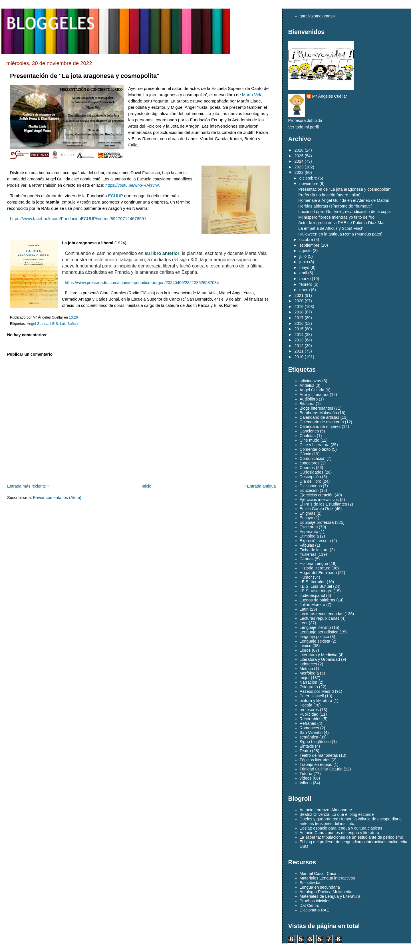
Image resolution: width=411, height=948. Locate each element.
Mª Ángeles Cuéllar (329, 96)
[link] (252, 94)
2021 (299, 295)
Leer (304, 623)
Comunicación (313, 458)
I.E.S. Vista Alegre (316, 591)
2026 (299, 150)
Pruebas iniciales (315, 901)
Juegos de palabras (317, 600)
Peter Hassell (312, 696)
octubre (306, 239)
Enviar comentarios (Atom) (57, 497)
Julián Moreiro (312, 604)
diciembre (308, 178)
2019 (299, 306)
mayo (304, 267)
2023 (299, 167)
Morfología (309, 673)
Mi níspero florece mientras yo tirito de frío (336, 217)
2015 (299, 329)
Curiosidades (311, 472)
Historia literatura (315, 568)
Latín (304, 609)
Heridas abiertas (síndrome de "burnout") (335, 206)
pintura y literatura (316, 700)
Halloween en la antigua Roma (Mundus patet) (340, 234)
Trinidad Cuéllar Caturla (321, 769)
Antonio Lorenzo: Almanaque (326, 810)
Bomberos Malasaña (318, 412)
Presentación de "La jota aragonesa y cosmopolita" (85, 76)
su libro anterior (162, 253)
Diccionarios (311, 486)
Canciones (309, 431)
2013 (299, 340)
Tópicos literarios (315, 760)
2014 (299, 334)
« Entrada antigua (260, 486)
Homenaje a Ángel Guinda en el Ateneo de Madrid (343, 200)
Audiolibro (309, 399)
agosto (305, 250)
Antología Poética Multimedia (326, 891)
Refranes (308, 723)
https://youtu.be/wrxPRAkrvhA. (133, 185)
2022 (299, 172)
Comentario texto (315, 449)
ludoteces (308, 664)
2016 (299, 323)
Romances (309, 728)
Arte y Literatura (314, 394)
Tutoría (306, 773)
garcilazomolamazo (317, 16)
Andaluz (307, 385)
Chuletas (308, 435)
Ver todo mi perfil (303, 127)
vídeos (306, 778)
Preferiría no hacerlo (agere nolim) (329, 195)
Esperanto (309, 531)
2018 (299, 312)
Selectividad (311, 882)
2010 (299, 357)
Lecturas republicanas (320, 618)
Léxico (305, 645)
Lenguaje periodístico (319, 632)
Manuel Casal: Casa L (320, 873)
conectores (310, 463)
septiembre (309, 245)
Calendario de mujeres (320, 426)
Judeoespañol (312, 595)
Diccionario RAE (314, 910)
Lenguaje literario (315, 627)
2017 (299, 317)
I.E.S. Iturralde (313, 581)
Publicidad (309, 714)
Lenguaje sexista (315, 641)
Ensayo (306, 518)
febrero (305, 284)
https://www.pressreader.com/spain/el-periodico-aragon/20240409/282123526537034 (142, 282)
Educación (309, 490)
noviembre (309, 183)
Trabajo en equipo (316, 764)
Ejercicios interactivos (319, 499)
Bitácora (307, 403)
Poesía (306, 705)
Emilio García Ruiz (316, 508)
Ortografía (309, 687)
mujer (305, 677)
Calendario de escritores (322, 422)
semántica (309, 737)
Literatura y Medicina (319, 655)
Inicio (146, 486)
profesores (309, 709)
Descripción (310, 476)
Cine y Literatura (315, 444)
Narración (308, 682)
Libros (305, 650)
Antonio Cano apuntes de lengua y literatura (339, 832)
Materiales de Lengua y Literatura (330, 896)
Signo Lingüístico (315, 741)
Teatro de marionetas (319, 755)
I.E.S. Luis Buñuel (64, 324)
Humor (306, 577)
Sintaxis (307, 746)
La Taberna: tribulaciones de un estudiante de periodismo (351, 837)
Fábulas (307, 545)
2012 (299, 345)
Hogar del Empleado (318, 572)
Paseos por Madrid (317, 691)
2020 (299, 301)
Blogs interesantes (316, 408)
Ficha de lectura (314, 550)
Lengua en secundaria (320, 887)
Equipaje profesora (317, 522)
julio (303, 256)
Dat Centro (309, 905)
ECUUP (115, 195)
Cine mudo (309, 440)
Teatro (305, 750)
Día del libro (310, 481)
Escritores (309, 527)
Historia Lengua (314, 563)
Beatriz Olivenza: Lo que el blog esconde (337, 814)
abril (303, 273)
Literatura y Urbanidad (320, 659)
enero (304, 289)
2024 (299, 161)
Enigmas (308, 513)
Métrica (306, 668)
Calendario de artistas (319, 417)
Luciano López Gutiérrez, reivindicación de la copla (344, 211)
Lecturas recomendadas (321, 613)
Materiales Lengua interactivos (327, 878)
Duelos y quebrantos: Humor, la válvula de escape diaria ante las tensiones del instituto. (351, 821)
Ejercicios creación (317, 495)
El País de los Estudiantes (323, 504)
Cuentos (307, 467)
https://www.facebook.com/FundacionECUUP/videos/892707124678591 (78, 218)
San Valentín (311, 732)
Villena (306, 782)
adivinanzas (310, 381)
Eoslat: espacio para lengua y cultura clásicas (341, 828)
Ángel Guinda (37, 324)
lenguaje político (314, 636)
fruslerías (308, 554)
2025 (299, 156)
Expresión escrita (315, 540)
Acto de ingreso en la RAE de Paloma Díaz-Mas (341, 222)
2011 (299, 351)
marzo (305, 278)
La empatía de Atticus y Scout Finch (330, 228)
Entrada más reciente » (28, 486)
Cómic (305, 454)
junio (303, 261)
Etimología (309, 536)
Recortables (310, 718)
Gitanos (307, 559)
